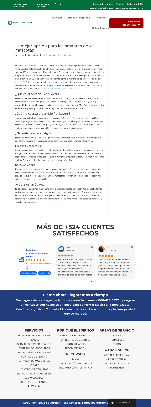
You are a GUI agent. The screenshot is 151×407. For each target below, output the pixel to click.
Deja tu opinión (135, 4)
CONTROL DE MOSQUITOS (34, 348)
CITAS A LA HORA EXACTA (75, 335)
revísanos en (43, 273)
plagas (58, 192)
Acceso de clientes (103, 4)
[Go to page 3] (97, 281)
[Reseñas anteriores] (56, 261)
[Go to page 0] (91, 281)
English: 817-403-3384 (20, 5)
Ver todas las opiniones (28, 273)
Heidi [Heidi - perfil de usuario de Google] (68, 248)
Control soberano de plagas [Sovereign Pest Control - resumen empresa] (37, 254)
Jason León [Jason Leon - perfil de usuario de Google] (111, 248)
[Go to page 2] (95, 281)
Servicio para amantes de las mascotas (60, 88)
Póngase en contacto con (129, 8)
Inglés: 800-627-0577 (43, 5)
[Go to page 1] (93, 281)
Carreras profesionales (101, 8)
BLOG (75, 359)
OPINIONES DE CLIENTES (75, 340)
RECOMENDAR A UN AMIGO (75, 367)
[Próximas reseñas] (134, 261)
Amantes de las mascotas (60, 55)
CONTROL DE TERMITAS (34, 369)
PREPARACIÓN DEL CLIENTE (75, 363)
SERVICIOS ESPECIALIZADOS (34, 344)
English (120, 4)
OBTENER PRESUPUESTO (131, 23)
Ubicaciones (99, 28)
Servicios (56, 17)
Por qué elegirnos (79, 17)
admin (21, 55)
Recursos (101, 17)
